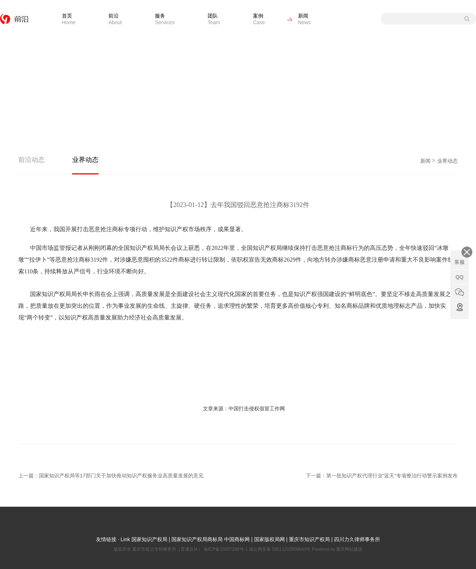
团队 (214, 19)
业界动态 (85, 159)
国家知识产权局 (148, 539)
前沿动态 (31, 159)
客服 (459, 262)
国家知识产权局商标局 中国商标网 (210, 539)
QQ (459, 277)
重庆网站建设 (349, 549)
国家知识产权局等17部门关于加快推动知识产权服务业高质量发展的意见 (121, 476)
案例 (259, 19)
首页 (68, 19)
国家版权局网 (269, 539)
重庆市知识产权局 (309, 539)
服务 (165, 19)
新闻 (304, 19)
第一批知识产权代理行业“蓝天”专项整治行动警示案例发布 (392, 476)
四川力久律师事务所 (357, 539)
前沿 (115, 19)
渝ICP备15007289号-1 (226, 549)
